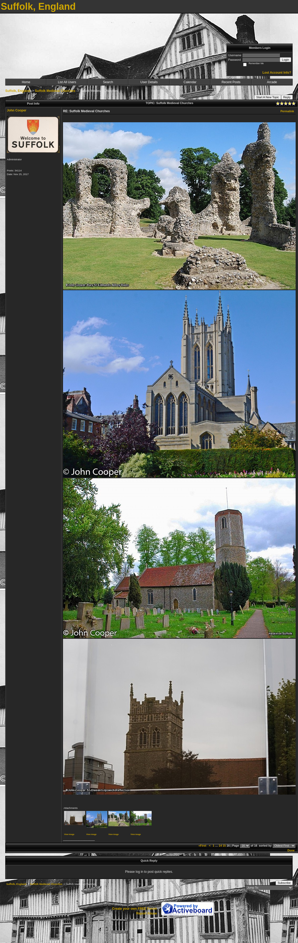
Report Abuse (146, 913)
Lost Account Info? (276, 72)
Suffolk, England (17, 91)
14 (220, 845)
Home (26, 82)
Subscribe (284, 882)
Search (108, 82)
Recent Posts (231, 82)
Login (285, 59)
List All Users (67, 82)
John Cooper (16, 110)
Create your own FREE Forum (134, 909)
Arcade (272, 82)
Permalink (287, 111)
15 (224, 845)
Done (291, 850)
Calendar (190, 82)
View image (69, 834)
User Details (148, 82)
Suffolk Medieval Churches (55, 91)
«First (203, 845)
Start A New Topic (267, 97)
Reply (287, 97)
